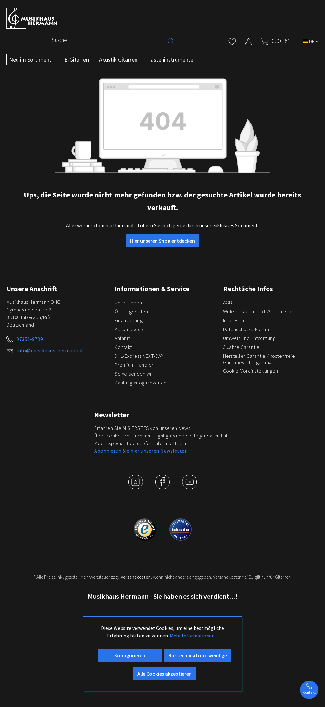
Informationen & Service (152, 288)
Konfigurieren (129, 655)
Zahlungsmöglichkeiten (141, 382)
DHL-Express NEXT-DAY (139, 356)
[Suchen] (171, 41)
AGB (227, 302)
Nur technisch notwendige (197, 655)
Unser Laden (128, 302)
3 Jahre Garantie (241, 347)
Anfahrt (122, 338)
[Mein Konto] (248, 40)
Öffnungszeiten (131, 311)
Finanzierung (129, 320)
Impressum (235, 320)
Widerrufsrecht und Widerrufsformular (264, 311)
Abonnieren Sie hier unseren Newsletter (140, 451)
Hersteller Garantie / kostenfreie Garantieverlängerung (259, 359)
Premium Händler (134, 365)
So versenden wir (134, 373)
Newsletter (111, 414)
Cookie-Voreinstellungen (250, 371)
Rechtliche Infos (248, 288)
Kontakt (123, 347)
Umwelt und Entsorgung (249, 338)
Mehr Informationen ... (194, 635)
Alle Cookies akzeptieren (164, 673)
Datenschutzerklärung (247, 329)
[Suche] (107, 40)
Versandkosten (131, 329)
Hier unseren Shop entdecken (162, 240)
